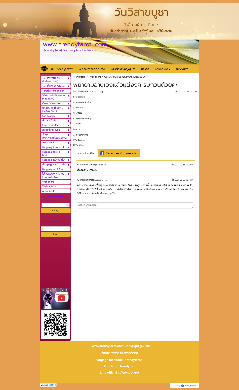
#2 (78, 180)
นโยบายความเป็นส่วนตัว (53, 221)
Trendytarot (79, 77)
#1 (78, 165)
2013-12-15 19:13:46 (184, 165)
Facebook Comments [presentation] (118, 153)
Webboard (95, 77)
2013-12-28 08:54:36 (184, 180)
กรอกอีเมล (45, 201)
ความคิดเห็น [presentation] (86, 153)
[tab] (86, 153)
